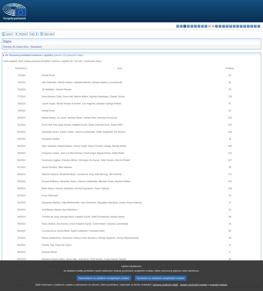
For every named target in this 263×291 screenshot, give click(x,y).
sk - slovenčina (248, 26)
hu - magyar (227, 26)
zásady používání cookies (193, 288)
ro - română (244, 26)
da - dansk (188, 26)
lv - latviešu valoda (220, 26)
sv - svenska (258, 26)
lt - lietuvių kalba (223, 26)
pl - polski (237, 26)
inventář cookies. (219, 288)
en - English (202, 26)
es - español (181, 26)
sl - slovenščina (251, 26)
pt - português (241, 26)
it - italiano (216, 26)
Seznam (9, 34)
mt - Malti (230, 26)
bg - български (177, 26)
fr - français (206, 26)
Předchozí (23, 34)
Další (32, 34)
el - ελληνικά (198, 26)
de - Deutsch (191, 26)
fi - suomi (255, 26)
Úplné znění (48, 34)
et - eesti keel (195, 26)
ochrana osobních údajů (165, 288)
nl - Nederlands (234, 26)
